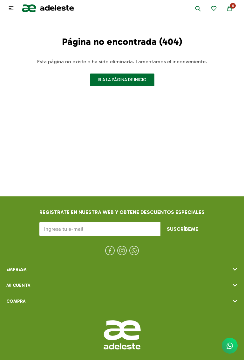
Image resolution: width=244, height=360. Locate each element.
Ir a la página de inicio (122, 79)
